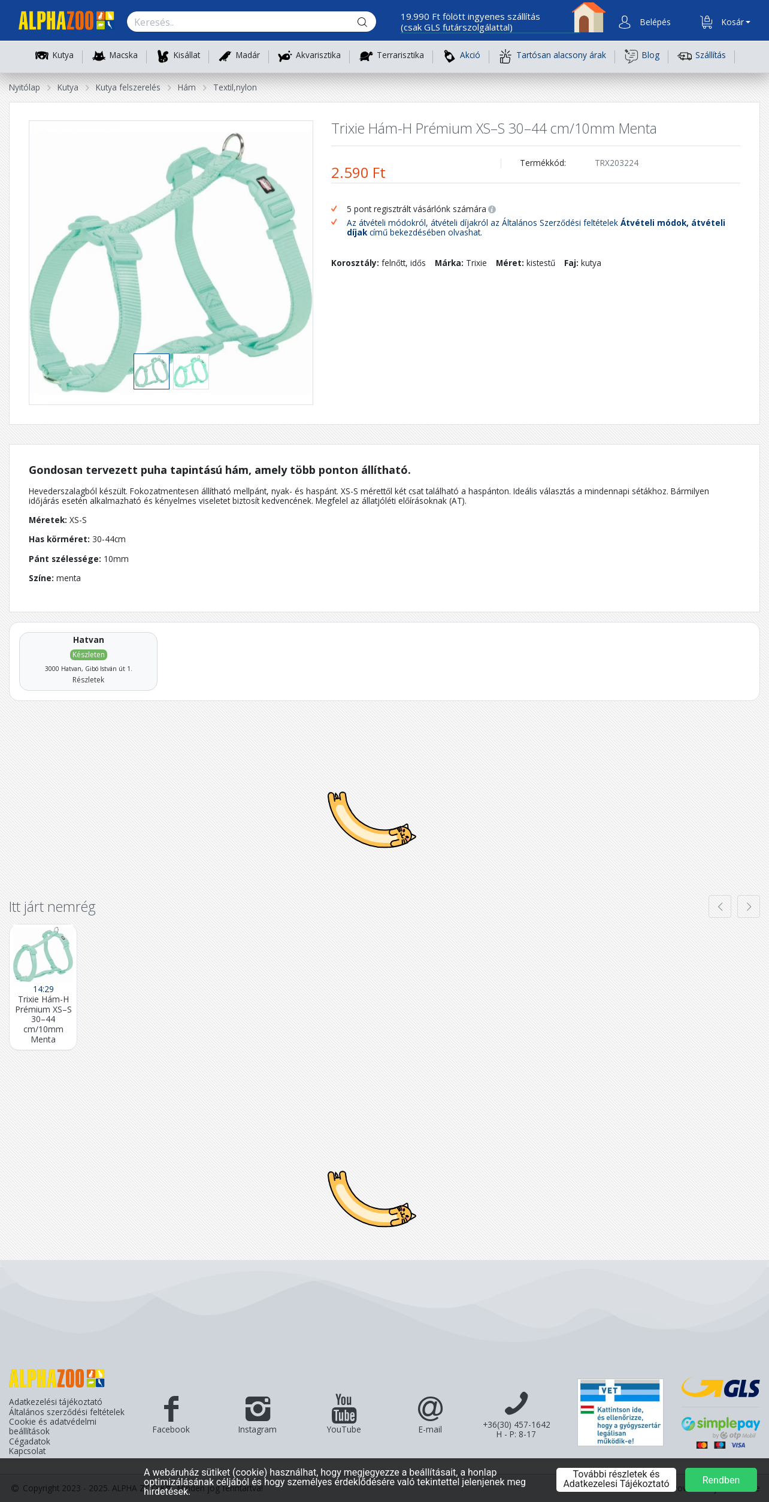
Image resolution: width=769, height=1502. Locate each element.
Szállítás (701, 56)
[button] (654, 22)
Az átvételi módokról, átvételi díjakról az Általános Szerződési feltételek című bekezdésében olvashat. (536, 228)
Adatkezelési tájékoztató (55, 1402)
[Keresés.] (240, 22)
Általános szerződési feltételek (67, 1412)
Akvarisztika (318, 55)
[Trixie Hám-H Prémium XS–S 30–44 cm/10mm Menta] (43, 987)
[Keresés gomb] (372, 22)
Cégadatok (29, 1441)
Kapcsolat (27, 1451)
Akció (461, 56)
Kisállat (187, 55)
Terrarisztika (400, 55)
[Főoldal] (62, 22)
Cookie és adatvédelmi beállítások (52, 1427)
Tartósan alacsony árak (552, 56)
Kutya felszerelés (128, 87)
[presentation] (720, 906)
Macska (124, 55)
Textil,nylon (235, 87)
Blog (641, 56)
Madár (248, 55)
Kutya (63, 55)
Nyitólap (24, 87)
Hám (187, 87)
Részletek (88, 680)
